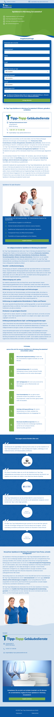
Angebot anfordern (27, 240)
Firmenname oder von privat (11, 42)
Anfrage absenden (27, 100)
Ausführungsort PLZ (9, 88)
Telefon (6, 55)
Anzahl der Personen (9, 75)
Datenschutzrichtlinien (33, 96)
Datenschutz (35, 713)
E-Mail (6, 62)
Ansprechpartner (8, 49)
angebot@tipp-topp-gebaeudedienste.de (39, 1)
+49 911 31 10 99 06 (11, 1)
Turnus (6, 82)
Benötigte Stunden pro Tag (11, 69)
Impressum (19, 713)
